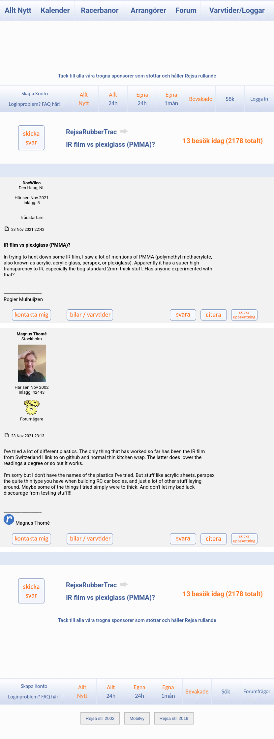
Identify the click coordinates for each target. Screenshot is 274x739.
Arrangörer (148, 10)
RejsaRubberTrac (98, 132)
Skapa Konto (34, 93)
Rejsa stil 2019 (174, 718)
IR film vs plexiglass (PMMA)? (110, 144)
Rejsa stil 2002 (100, 718)
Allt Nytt (18, 10)
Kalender (55, 10)
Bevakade (200, 99)
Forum (186, 10)
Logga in (259, 99)
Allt (113, 99)
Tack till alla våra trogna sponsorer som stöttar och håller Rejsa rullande (137, 76)
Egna (142, 99)
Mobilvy (137, 718)
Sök (230, 99)
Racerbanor (99, 10)
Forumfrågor (257, 691)
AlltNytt (84, 99)
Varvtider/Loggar (237, 10)
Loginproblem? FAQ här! (35, 104)
